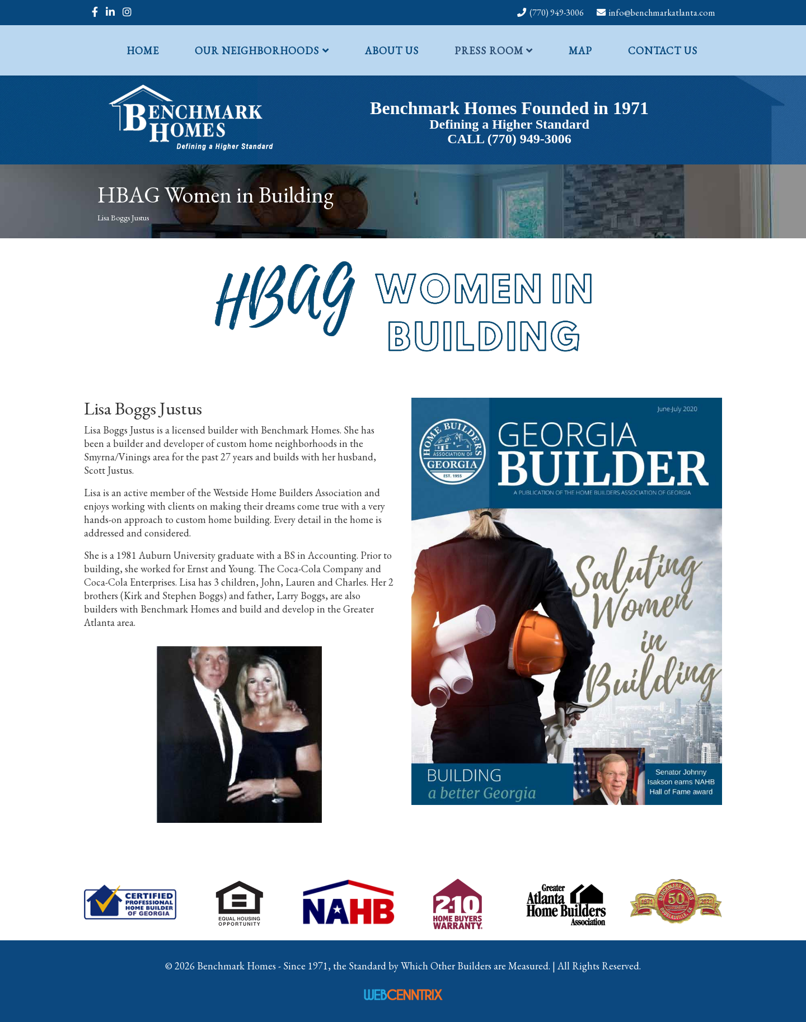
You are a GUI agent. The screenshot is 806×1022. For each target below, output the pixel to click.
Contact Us (662, 50)
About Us (392, 50)
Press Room (488, 50)
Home (142, 50)
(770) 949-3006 (556, 12)
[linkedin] (110, 12)
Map (580, 50)
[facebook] (95, 12)
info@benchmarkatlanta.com (662, 12)
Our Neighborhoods (257, 50)
